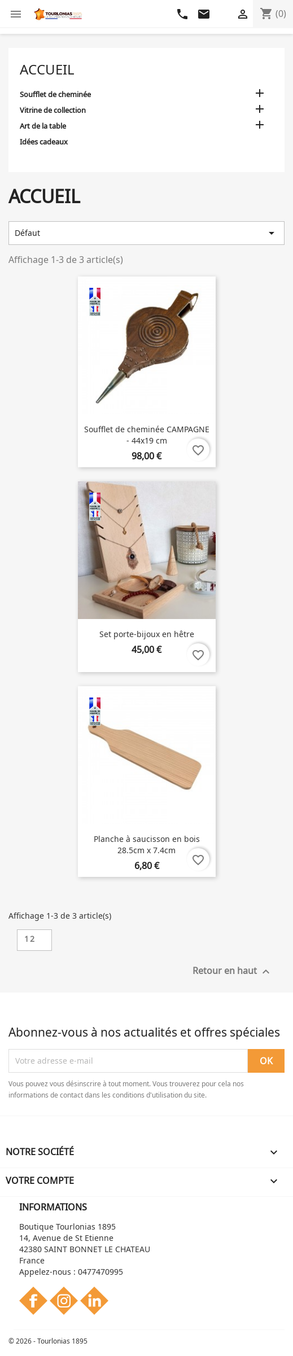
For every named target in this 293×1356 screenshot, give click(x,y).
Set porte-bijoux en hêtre (146, 634)
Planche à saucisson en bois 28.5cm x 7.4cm (147, 844)
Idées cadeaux (44, 142)
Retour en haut (233, 971)
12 (30, 938)
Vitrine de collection (53, 110)
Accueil (47, 69)
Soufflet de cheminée (55, 94)
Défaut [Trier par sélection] (146, 233)
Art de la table (43, 126)
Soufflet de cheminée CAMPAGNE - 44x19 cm (146, 435)
